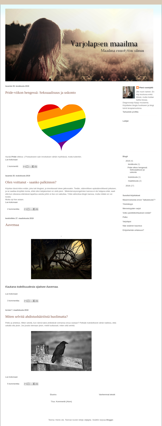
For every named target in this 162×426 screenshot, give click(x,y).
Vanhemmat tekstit (107, 394)
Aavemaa (12, 225)
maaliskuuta (133, 181)
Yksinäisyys (128, 204)
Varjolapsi (127, 221)
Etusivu (53, 394)
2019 (128, 161)
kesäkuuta (133, 164)
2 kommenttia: (13, 209)
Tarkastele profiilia (130, 112)
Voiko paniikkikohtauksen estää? (137, 213)
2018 (128, 186)
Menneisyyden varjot (132, 208)
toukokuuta (133, 177)
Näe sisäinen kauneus (132, 226)
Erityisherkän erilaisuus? (133, 230)
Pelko (125, 217)
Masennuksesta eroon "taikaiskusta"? (139, 200)
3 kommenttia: (13, 301)
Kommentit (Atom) (64, 401)
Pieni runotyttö (146, 87)
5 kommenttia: (13, 384)
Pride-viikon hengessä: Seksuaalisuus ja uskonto (40, 92)
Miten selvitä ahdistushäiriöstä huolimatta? (36, 316)
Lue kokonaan (11, 159)
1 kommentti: (13, 166)
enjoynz (87, 420)
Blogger (109, 420)
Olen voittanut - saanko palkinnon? (30, 182)
